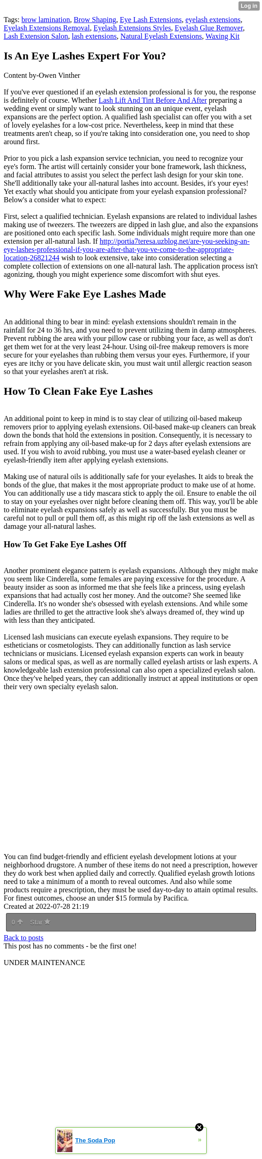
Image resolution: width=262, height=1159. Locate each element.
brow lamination (45, 19)
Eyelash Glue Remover (209, 28)
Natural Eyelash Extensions (161, 36)
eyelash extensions (213, 19)
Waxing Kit (222, 36)
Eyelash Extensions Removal (47, 28)
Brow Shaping (95, 19)
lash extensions (94, 36)
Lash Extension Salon (36, 36)
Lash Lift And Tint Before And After (153, 100)
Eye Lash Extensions (151, 19)
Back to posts (23, 938)
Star (40, 922)
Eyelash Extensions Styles (132, 28)
